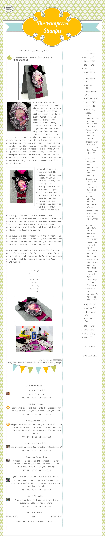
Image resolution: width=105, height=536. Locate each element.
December (90, 72)
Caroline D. (32, 457)
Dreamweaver (28, 362)
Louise (32, 404)
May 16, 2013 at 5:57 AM (36, 398)
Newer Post (11, 517)
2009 (87, 337)
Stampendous (58, 364)
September (91, 92)
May (88, 110)
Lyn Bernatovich (32, 421)
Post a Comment (34, 513)
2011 (87, 330)
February (90, 312)
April (89, 304)
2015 (87, 61)
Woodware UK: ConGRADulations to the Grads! (92, 294)
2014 (87, 65)
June (89, 106)
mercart (58, 362)
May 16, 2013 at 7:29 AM (36, 451)
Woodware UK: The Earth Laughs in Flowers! (91, 201)
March (89, 308)
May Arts (52, 362)
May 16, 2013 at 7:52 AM (36, 470)
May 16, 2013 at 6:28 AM (36, 415)
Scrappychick (32, 390)
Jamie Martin (32, 443)
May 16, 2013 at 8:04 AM (36, 490)
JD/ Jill (32, 496)
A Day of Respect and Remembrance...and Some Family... (92, 167)
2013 (87, 69)
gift (35, 362)
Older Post (56, 517)
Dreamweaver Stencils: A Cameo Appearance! (92, 216)
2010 (87, 334)
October (90, 85)
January (90, 319)
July (89, 102)
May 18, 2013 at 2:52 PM (36, 507)
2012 (87, 326)
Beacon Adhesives (18, 362)
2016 (87, 57)
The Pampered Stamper (53, 27)
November (90, 79)
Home (34, 517)
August (90, 98)
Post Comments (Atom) (42, 522)
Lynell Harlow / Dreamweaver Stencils (32, 477)
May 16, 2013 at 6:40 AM (36, 437)
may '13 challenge (43, 362)
